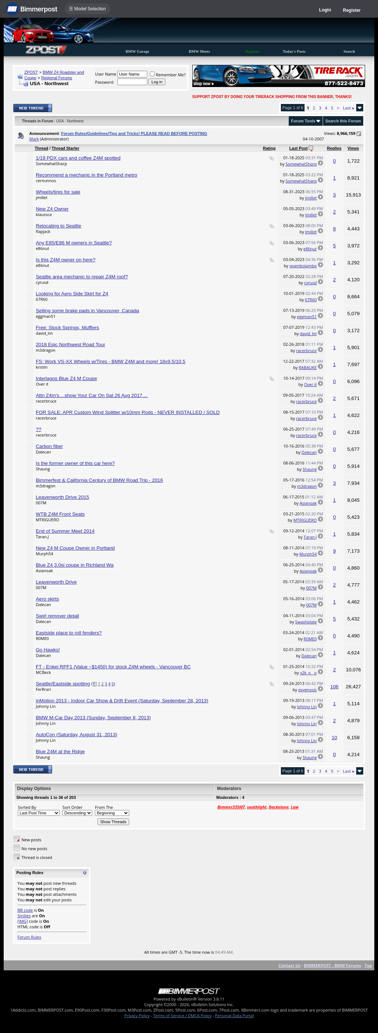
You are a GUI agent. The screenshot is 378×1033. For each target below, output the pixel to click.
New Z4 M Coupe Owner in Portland (75, 548)
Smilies (24, 915)
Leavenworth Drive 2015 (62, 497)
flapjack (43, 231)
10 (334, 737)
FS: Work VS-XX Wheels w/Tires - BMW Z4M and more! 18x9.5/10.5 (110, 361)
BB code (25, 910)
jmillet (41, 197)
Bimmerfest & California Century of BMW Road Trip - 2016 (99, 480)
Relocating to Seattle (58, 226)
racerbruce (306, 350)
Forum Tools (303, 121)
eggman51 (46, 316)
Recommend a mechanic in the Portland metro (86, 175)
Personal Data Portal (234, 1015)
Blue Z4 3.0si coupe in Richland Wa (75, 565)
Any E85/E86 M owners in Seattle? (74, 243)
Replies (334, 148)
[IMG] (22, 921)
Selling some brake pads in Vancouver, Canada (87, 310)
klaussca (44, 214)
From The (104, 807)
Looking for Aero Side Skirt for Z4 (72, 293)
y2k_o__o (308, 672)
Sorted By (27, 807)
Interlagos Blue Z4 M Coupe (66, 378)
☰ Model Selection (87, 8)
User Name (106, 74)
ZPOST (31, 72)
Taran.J (42, 536)
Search (349, 51)
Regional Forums (56, 78)
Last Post (298, 148)
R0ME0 (42, 638)
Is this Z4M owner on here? (66, 259)
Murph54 (44, 553)
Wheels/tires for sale (58, 192)
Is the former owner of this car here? (75, 463)
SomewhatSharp (51, 163)
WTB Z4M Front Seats (60, 514)
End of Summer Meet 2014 (65, 531)
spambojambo (303, 265)
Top (368, 965)
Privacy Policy (137, 1015)
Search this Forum (343, 121)
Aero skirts (47, 599)
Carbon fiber (49, 446)
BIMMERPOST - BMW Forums (332, 965)
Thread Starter (65, 148)
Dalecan (43, 452)
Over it (42, 384)
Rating (269, 148)
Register (352, 10)
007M (41, 502)
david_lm (44, 333)
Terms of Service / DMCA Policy (182, 1015)
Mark (34, 139)
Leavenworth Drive (56, 582)
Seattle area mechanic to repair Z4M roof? (82, 276)
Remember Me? (168, 74)
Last (348, 108)
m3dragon (45, 350)
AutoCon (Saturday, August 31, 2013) (76, 734)
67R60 (42, 299)
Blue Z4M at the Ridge (60, 751)
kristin (42, 367)
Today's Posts (294, 51)
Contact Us (289, 965)
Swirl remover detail (57, 616)
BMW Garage (137, 51)
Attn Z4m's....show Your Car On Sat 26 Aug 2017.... (92, 395)
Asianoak (308, 503)
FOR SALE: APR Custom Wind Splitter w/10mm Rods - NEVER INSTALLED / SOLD (128, 412)
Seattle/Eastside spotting (63, 683)
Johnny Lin (45, 706)
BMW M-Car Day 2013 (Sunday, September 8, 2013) (93, 717)
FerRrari (43, 689)
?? (38, 429)
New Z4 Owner (52, 209)
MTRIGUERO (47, 519)
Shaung (43, 469)
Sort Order (72, 807)
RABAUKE (308, 367)
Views (353, 148)
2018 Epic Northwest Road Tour (70, 344)
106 (334, 686)
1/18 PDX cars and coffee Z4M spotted (78, 158)
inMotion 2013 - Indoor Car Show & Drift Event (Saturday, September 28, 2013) (122, 700)
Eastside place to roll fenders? (69, 633)
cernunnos (46, 180)
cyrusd (42, 282)
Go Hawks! (48, 650)
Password (104, 82)
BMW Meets (199, 51)
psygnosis (307, 689)
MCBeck (43, 672)
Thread (41, 148)
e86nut (42, 248)
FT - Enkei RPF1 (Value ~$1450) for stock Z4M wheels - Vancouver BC (113, 666)
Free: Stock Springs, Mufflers (67, 327)
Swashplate (306, 622)
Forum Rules (29, 937)
